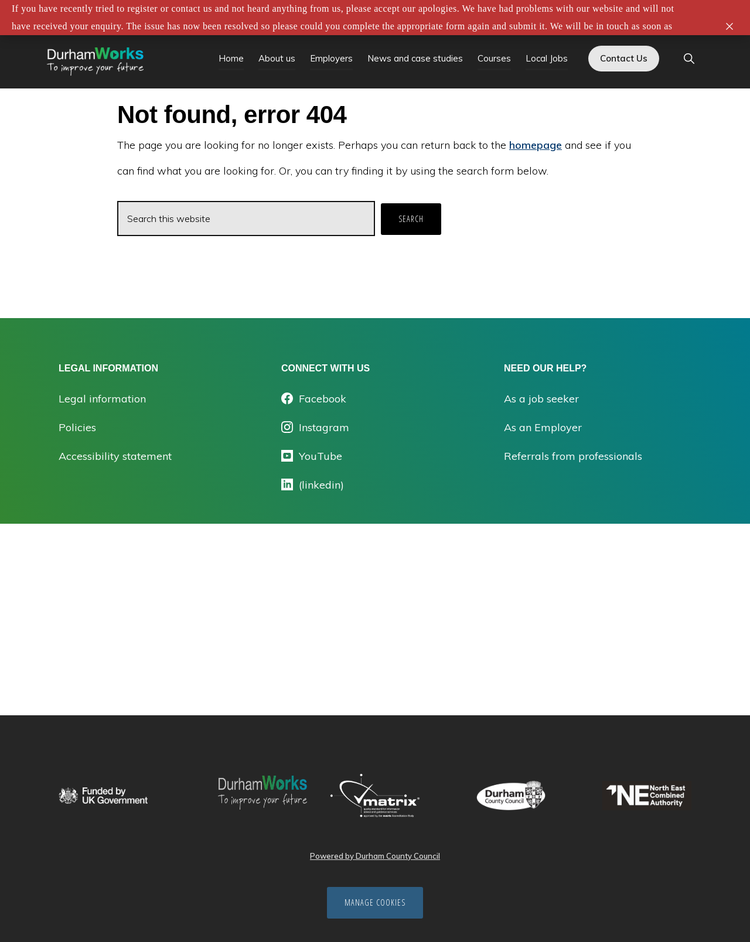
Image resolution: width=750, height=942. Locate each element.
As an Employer (543, 427)
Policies (77, 427)
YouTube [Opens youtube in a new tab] (311, 456)
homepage (535, 145)
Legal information (102, 398)
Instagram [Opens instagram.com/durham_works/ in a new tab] (315, 427)
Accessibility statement (115, 456)
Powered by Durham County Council (375, 856)
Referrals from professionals (573, 456)
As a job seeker (541, 398)
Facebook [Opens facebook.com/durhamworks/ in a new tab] (313, 398)
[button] (688, 59)
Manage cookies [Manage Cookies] (375, 902)
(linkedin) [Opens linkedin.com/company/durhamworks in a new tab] (312, 485)
